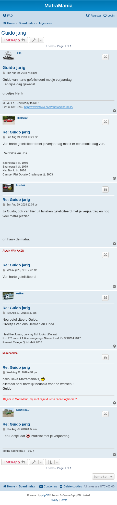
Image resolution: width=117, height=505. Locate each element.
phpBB (45, 495)
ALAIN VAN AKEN (13, 250)
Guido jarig (13, 33)
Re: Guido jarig (16, 132)
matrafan (22, 117)
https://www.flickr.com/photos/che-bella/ (48, 106)
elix (19, 52)
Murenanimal (10, 353)
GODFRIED (23, 409)
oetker (20, 293)
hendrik (20, 185)
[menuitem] (8, 15)
